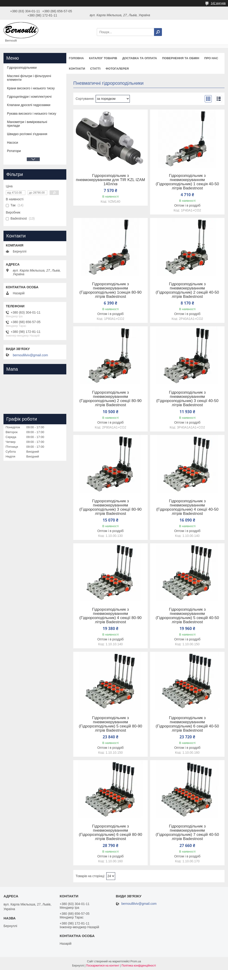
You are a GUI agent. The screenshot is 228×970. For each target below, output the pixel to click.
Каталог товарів (103, 58)
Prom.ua (136, 961)
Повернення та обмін (180, 58)
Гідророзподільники (22, 67)
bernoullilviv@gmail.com (30, 355)
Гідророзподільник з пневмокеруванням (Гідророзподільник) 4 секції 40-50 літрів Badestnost (187, 507)
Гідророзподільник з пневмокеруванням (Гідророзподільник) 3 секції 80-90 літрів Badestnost (110, 507)
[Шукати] (158, 32)
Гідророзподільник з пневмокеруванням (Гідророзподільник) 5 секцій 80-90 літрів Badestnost (110, 724)
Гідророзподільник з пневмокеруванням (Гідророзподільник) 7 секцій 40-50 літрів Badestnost (187, 832)
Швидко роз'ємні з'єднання (27, 134)
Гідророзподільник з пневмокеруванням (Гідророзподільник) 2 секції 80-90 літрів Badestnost (110, 398)
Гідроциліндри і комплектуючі (29, 96)
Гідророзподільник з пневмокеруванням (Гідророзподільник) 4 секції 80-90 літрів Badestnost (110, 615)
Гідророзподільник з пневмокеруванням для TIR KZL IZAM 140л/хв (110, 180)
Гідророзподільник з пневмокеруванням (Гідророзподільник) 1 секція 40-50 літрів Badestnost (187, 182)
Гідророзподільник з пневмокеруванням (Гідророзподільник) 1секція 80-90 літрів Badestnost (110, 290)
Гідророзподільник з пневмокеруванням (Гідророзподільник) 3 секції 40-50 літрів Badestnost (187, 398)
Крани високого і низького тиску (31, 88)
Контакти (77, 68)
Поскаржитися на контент (102, 965)
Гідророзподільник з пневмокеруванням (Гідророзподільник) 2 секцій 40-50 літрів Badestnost (187, 290)
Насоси (12, 142)
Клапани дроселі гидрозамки (28, 105)
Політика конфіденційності (138, 965)
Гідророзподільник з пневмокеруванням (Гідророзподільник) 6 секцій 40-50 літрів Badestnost (187, 724)
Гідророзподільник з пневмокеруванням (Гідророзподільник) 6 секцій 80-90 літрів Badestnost (110, 832)
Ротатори (14, 151)
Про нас (211, 58)
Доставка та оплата (139, 58)
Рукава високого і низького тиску (31, 113)
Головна (76, 58)
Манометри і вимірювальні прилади (27, 123)
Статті (95, 68)
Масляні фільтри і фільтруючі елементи (29, 77)
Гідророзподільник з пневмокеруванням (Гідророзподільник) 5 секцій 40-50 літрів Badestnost (187, 615)
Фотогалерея (117, 68)
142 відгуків (218, 3)
